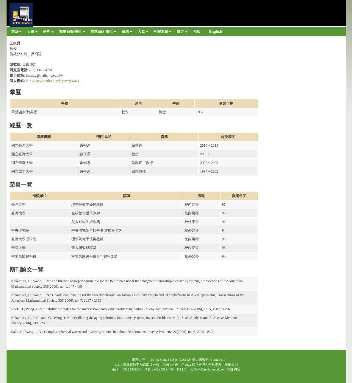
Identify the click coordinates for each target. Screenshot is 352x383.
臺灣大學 (138, 359)
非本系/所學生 (103, 33)
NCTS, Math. (159, 359)
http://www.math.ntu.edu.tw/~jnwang (52, 81)
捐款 (196, 32)
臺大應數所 (200, 359)
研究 (48, 33)
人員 (32, 33)
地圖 (165, 364)
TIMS (173, 359)
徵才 (182, 33)
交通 (174, 364)
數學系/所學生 (72, 33)
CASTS (185, 359)
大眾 (143, 33)
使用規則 (231, 364)
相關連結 (163, 33)
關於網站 (233, 369)
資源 (127, 33)
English (218, 359)
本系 (16, 33)
